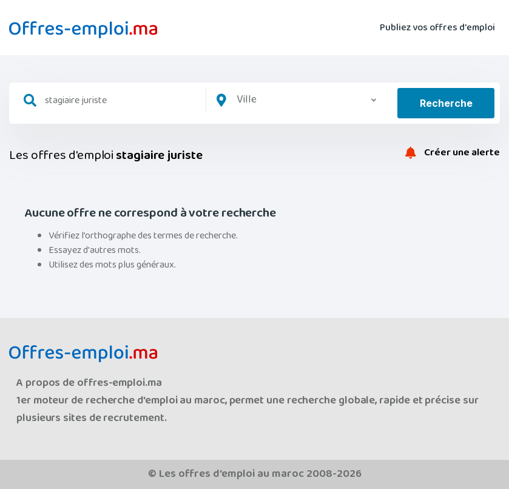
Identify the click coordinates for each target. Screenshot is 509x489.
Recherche (446, 103)
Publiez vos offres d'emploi (437, 27)
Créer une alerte (452, 153)
